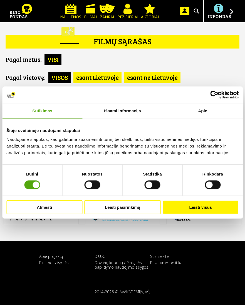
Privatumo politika (166, 262)
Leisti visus (200, 207)
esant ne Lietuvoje (152, 77)
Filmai (90, 11)
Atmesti (44, 207)
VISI (53, 59)
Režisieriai (127, 11)
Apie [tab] (202, 110)
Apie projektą (51, 256)
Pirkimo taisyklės (54, 262)
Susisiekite (159, 256)
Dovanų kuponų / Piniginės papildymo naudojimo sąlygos (121, 265)
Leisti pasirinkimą (122, 207)
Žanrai (107, 11)
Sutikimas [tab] (42, 110)
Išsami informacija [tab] (122, 110)
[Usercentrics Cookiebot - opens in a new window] (214, 95)
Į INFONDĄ (219, 11)
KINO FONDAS (21, 11)
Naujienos (70, 11)
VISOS (59, 77)
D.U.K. (100, 256)
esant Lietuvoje (97, 77)
